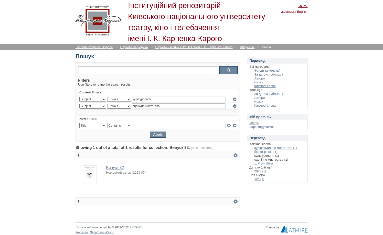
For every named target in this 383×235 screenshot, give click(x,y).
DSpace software (86, 227)
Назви (258, 82)
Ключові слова (265, 86)
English (302, 11)
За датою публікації (268, 74)
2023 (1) (260, 171)
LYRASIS (136, 227)
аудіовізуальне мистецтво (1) (275, 148)
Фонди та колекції (267, 70)
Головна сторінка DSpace (94, 47)
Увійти (303, 6)
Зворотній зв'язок (102, 232)
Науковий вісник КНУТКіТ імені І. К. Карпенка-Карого (194, 47)
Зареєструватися (262, 127)
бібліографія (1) (265, 152)
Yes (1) (259, 179)
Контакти (81, 232)
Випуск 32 (247, 47)
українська (288, 11)
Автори (259, 78)
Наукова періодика (134, 47)
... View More (263, 163)
